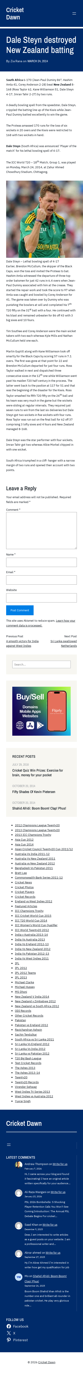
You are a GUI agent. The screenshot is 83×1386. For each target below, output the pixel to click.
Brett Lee (21, 873)
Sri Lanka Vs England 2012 (32, 1044)
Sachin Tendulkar (26, 1034)
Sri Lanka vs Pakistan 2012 (32, 1053)
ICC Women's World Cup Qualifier (36, 925)
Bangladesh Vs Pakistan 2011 (34, 868)
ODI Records (23, 1011)
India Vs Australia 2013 (30, 939)
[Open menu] (74, 13)
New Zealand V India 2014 (32, 997)
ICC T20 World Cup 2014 (31, 920)
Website (11, 590)
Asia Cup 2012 (24, 840)
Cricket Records (25, 897)
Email (10, 572)
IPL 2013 (21, 977)
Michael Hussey (25, 987)
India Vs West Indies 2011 (32, 958)
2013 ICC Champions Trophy (33, 835)
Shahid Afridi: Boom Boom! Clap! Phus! (39, 808)
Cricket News (23, 882)
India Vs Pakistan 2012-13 (32, 954)
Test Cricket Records (28, 1063)
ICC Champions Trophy (29, 911)
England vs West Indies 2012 (33, 901)
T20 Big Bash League (28, 1058)
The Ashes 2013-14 (27, 1073)
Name (11, 554)
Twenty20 (21, 1077)
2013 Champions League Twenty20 (37, 830)
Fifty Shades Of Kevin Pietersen (33, 791)
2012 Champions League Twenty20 (37, 825)
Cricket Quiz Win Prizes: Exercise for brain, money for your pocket (37, 772)
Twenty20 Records (27, 1082)
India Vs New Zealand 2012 (33, 949)
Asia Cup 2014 (24, 844)
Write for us (60, 1164)
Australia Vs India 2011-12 (32, 854)
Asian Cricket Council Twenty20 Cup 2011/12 (44, 849)
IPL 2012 (21, 968)
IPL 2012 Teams (25, 973)
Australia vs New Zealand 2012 (35, 863)
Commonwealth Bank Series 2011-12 (39, 877)
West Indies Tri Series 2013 (32, 1092)
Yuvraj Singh (23, 1101)
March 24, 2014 (37, 61)
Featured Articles (26, 906)
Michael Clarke (24, 982)
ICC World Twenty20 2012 (32, 930)
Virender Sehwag (26, 1087)
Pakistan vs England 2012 (31, 1025)
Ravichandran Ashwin (28, 1030)
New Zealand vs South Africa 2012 (37, 1006)
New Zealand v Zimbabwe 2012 (35, 1001)
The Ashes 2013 (25, 1068)
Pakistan (20, 1020)
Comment (13, 510)
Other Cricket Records (29, 1016)
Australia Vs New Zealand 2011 (35, 858)
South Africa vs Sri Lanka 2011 (34, 1039)
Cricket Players (24, 892)
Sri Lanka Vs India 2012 (30, 1049)
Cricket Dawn (15, 13)
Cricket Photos (24, 887)
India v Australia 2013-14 (31, 935)
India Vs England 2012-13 (32, 944)
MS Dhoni (21, 992)
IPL (17, 963)
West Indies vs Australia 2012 (34, 1096)
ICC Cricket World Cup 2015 (33, 916)
